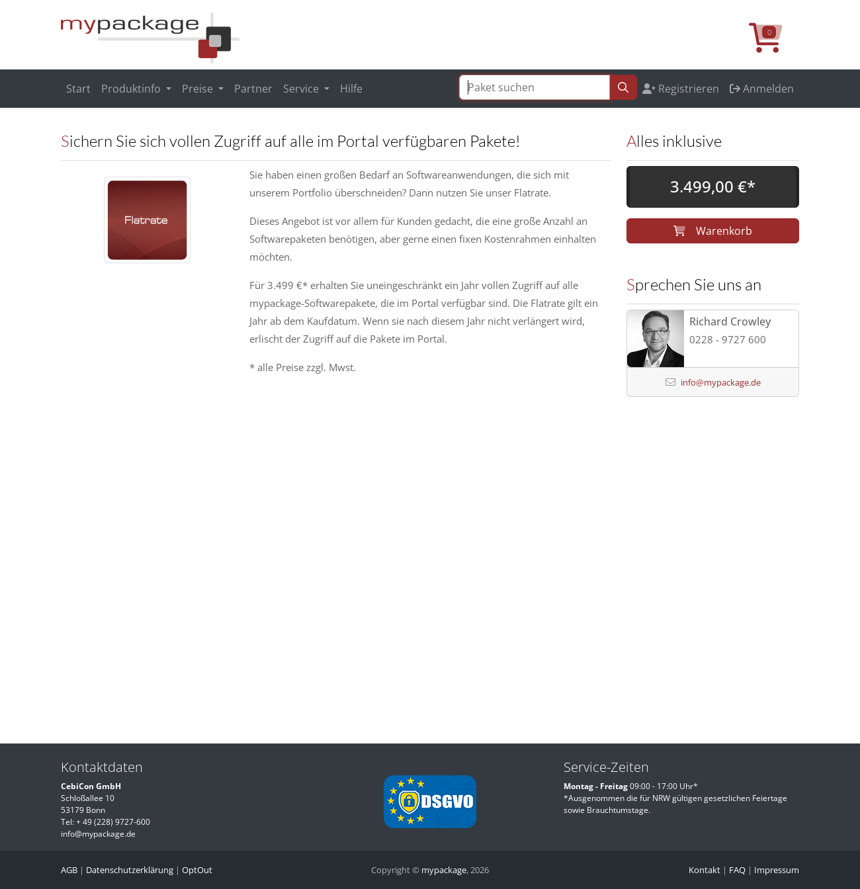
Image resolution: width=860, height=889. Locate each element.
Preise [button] (199, 88)
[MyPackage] (150, 37)
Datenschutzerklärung (129, 870)
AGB (69, 870)
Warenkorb (712, 231)
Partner (253, 88)
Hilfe (351, 88)
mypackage (443, 870)
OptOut (197, 870)
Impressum (776, 870)
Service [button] (302, 88)
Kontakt (704, 870)
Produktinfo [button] (132, 88)
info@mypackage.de (721, 382)
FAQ (737, 870)
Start (78, 88)
